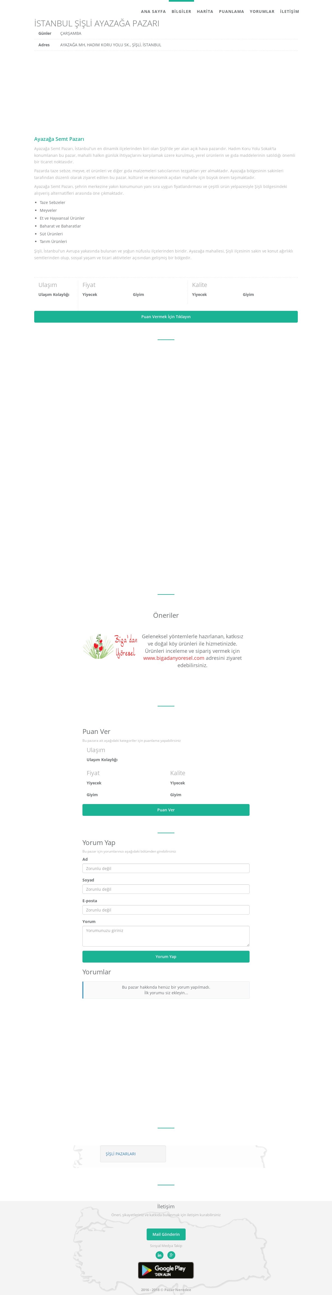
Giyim (138, 294)
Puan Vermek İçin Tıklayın (166, 316)
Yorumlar (262, 11)
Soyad (88, 880)
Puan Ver (166, 809)
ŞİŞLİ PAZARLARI (121, 1153)
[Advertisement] (166, 93)
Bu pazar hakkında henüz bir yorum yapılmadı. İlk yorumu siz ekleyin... (166, 989)
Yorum (89, 921)
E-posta (89, 900)
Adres (44, 44)
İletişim (289, 11)
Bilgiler (181, 11)
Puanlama (231, 11)
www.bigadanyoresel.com (173, 658)
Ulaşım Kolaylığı (53, 294)
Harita (205, 11)
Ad (85, 859)
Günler (44, 33)
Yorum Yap (166, 956)
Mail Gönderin (166, 1234)
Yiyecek (89, 294)
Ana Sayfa (153, 11)
